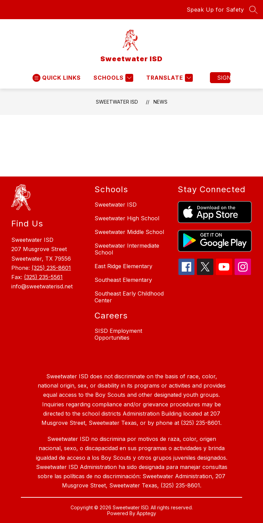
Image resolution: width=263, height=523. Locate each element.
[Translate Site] (169, 78)
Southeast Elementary (123, 279)
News (160, 102)
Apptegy (146, 513)
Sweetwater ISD (117, 102)
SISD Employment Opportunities (118, 334)
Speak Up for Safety (215, 9)
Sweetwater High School (127, 218)
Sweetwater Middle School (129, 231)
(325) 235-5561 (43, 277)
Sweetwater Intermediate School (127, 249)
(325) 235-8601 (51, 267)
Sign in (223, 77)
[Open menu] (57, 78)
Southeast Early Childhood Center (129, 297)
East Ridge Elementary (123, 266)
